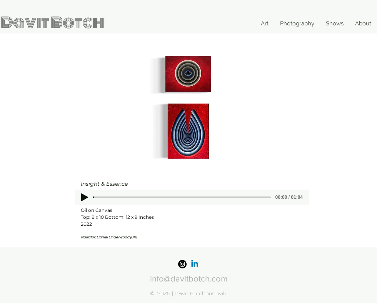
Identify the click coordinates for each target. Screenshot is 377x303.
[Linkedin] (194, 264)
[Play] (84, 197)
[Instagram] (182, 264)
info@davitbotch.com (189, 278)
